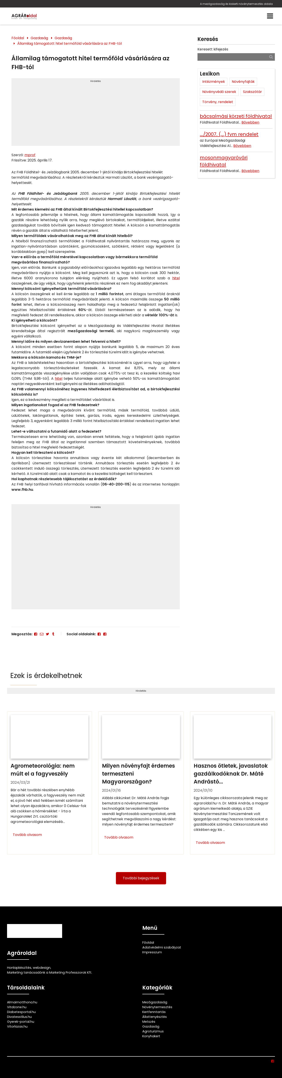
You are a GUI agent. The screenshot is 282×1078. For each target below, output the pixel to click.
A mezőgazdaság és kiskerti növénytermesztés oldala (236, 4)
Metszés (148, 1021)
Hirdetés (95, 81)
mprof (29, 154)
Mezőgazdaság (154, 1002)
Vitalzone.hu (16, 1007)
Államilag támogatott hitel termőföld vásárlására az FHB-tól (69, 43)
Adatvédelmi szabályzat (161, 947)
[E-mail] (41, 634)
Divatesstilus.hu (19, 1017)
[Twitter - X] (47, 634)
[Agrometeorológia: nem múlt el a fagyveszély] (49, 783)
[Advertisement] (95, 114)
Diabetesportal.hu (21, 1012)
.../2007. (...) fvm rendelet (229, 134)
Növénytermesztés (157, 1007)
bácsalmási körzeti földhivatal (236, 116)
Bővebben (250, 122)
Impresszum (152, 952)
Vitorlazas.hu (17, 1026)
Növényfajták (243, 81)
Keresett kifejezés (212, 49)
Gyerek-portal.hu (20, 1021)
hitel (176, 278)
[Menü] (270, 16)
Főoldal (17, 38)
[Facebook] (35, 634)
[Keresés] (271, 57)
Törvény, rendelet (217, 101)
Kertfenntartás (154, 1012)
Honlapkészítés (19, 967)
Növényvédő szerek (219, 91)
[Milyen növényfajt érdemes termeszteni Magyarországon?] (140, 783)
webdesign (41, 967)
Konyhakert (151, 1036)
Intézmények (213, 81)
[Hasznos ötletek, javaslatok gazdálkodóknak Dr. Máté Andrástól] (232, 783)
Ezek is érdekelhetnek (46, 675)
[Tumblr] (53, 634)
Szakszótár (252, 91)
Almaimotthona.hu (22, 1002)
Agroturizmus (153, 1031)
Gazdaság (39, 38)
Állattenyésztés (154, 1017)
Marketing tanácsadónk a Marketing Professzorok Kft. (49, 972)
